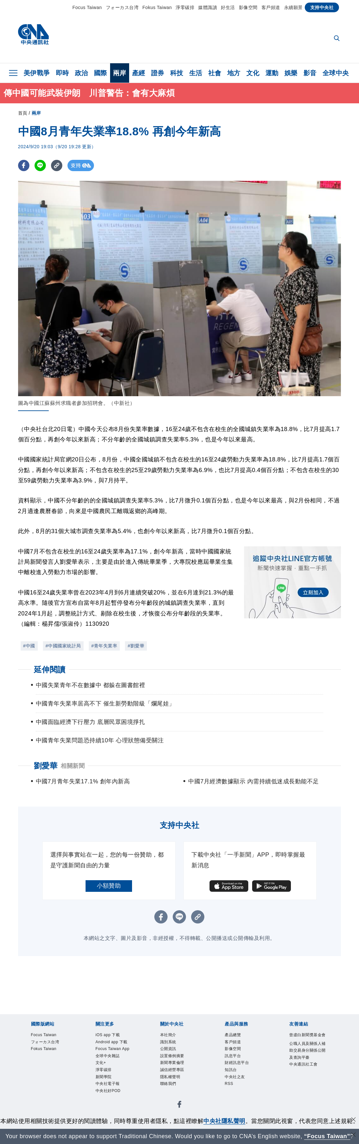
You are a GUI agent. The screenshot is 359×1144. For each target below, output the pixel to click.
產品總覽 (237, 1036)
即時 (62, 73)
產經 (138, 73)
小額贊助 (109, 885)
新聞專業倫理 (178, 1070)
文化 (253, 73)
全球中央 (336, 73)
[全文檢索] (337, 38)
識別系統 (172, 1044)
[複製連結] (56, 165)
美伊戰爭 (37, 73)
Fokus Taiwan (157, 7)
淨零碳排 (185, 7)
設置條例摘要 (178, 1061)
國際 (100, 73)
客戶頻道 (271, 7)
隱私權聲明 (175, 1088)
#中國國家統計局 (63, 645)
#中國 (29, 645)
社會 (214, 73)
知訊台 (234, 1079)
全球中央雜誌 (113, 1079)
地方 (234, 73)
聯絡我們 (172, 1096)
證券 (157, 73)
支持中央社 (322, 7)
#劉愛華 (136, 645)
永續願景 (293, 7)
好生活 (228, 7)
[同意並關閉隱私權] (353, 1120)
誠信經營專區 (178, 1079)
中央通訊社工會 (307, 1092)
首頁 (22, 113)
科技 (176, 73)
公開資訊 (172, 1053)
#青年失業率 (104, 645)
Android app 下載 (112, 1048)
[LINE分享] (40, 165)
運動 (272, 73)
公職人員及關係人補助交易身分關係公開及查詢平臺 (307, 1066)
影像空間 (248, 7)
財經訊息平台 (243, 1070)
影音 (310, 73)
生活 (195, 73)
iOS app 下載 (113, 1036)
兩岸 (119, 73)
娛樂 (291, 73)
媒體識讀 (207, 7)
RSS (231, 1096)
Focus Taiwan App (114, 1066)
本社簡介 (172, 1036)
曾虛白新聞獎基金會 (307, 1040)
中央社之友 (240, 1088)
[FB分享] (23, 165)
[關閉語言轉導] (353, 1135)
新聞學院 (107, 1105)
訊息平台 (237, 1061)
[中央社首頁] (33, 36)
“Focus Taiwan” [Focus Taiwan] (327, 1136)
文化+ (103, 1088)
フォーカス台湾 (122, 7)
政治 (81, 73)
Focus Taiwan (87, 7)
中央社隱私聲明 (224, 1121)
